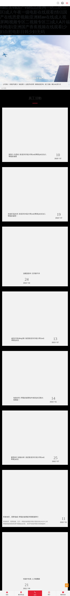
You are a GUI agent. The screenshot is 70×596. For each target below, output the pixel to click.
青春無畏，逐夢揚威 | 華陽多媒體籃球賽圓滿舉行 (21, 517)
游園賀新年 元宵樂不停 (31, 273)
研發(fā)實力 (14, 84)
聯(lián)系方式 (56, 84)
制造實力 (22, 84)
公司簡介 (6, 84)
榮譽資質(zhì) (39, 84)
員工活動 (48, 84)
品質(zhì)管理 (30, 84)
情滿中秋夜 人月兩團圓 (31, 579)
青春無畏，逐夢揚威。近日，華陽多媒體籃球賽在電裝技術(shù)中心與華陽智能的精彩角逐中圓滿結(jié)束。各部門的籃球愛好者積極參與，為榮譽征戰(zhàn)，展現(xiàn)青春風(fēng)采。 (25, 524)
